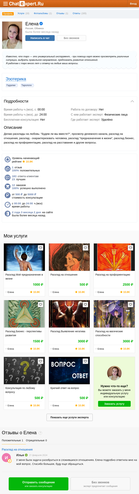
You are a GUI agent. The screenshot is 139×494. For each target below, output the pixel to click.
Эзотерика (16, 79)
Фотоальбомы (41, 13)
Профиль (8, 13)
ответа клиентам (25, 176)
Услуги (23, 13)
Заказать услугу (114, 403)
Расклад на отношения (17, 449)
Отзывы (60, 13)
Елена (11, 292)
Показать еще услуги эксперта (69, 417)
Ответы (76, 13)
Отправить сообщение (38, 484)
